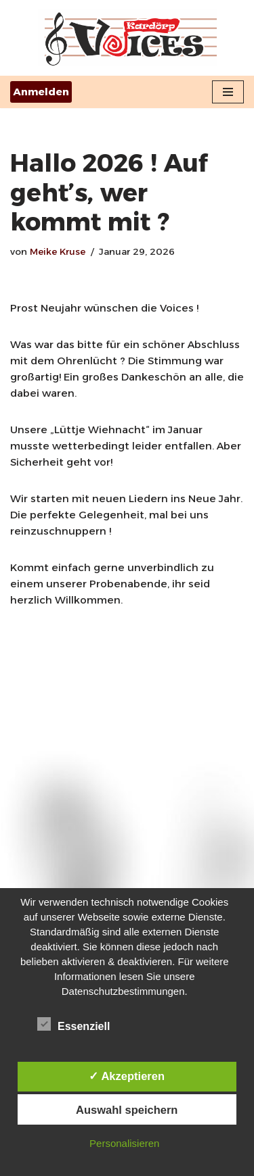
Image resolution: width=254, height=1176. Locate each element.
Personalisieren (124, 1143)
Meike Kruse (57, 251)
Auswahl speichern (126, 1110)
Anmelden (41, 91)
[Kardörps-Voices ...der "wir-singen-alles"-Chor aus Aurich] (127, 37)
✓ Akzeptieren (127, 1076)
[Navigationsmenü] (228, 91)
